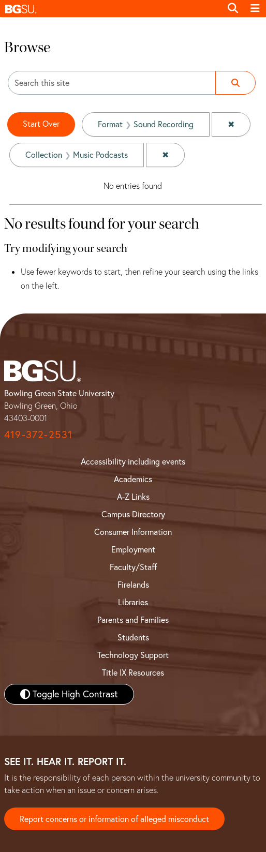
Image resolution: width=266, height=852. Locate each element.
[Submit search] (235, 83)
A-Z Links (133, 496)
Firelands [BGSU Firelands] (133, 584)
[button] (110, 8)
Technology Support (133, 655)
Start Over (41, 123)
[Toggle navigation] (255, 8)
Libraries (133, 602)
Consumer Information (133, 532)
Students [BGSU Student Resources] (133, 637)
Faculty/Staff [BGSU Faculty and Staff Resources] (133, 567)
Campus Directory (133, 514)
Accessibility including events (133, 461)
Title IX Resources (133, 672)
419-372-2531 (38, 434)
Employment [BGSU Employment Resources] (133, 549)
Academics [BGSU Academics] (133, 479)
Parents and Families (133, 620)
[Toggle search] (232, 8)
